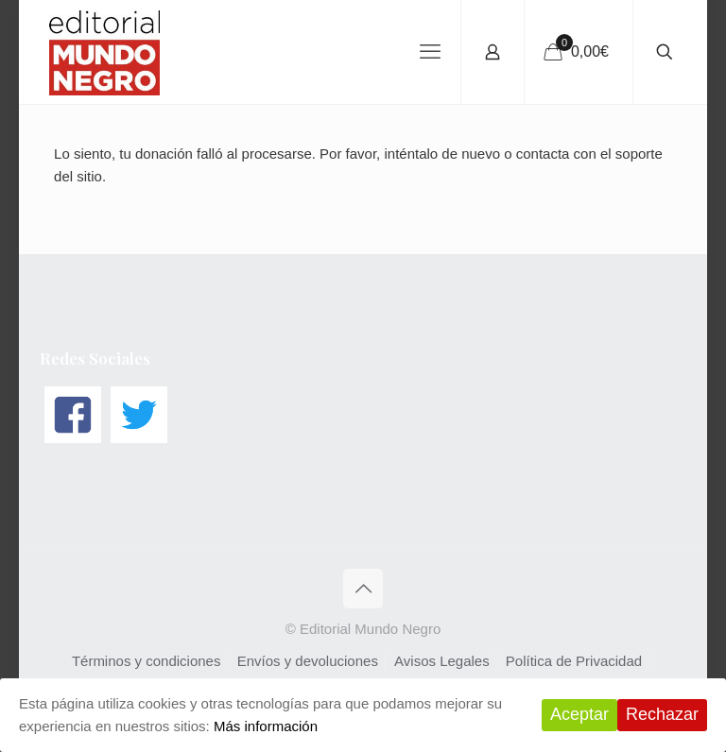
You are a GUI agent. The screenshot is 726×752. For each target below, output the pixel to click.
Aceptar (579, 714)
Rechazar (662, 714)
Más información (266, 726)
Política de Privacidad (574, 661)
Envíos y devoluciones (307, 661)
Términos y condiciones (146, 661)
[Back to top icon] (363, 588)
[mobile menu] (430, 52)
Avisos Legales (442, 661)
